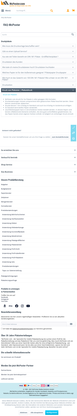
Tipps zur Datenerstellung (12, 270)
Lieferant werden (7, 379)
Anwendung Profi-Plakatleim (12, 258)
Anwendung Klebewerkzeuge (13, 227)
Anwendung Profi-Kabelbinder (13, 253)
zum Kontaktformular (60, 137)
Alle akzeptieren (37, 412)
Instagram (5, 299)
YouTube (4, 301)
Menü (6, 10)
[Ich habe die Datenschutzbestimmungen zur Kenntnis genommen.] (2, 328)
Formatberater (6, 206)
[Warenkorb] (73, 10)
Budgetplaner (6, 189)
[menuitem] (6, 10)
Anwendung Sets (8, 262)
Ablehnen (23, 412)
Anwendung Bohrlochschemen (13, 214)
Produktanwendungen (9, 210)
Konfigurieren (52, 412)
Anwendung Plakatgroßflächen (13, 240)
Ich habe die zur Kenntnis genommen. (27, 329)
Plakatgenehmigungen (9, 276)
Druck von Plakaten (10, 95)
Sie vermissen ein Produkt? (11, 357)
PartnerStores (6, 370)
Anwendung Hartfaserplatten (13, 219)
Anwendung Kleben (9, 223)
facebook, (4, 297)
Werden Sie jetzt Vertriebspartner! (13, 374)
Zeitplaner (5, 197)
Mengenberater (7, 202)
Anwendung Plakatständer (12, 245)
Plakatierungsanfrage (9, 280)
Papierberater (6, 193)
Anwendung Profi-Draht (11, 249)
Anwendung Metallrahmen (12, 236)
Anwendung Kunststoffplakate (13, 232)
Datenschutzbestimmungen (23, 329)
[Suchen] (51, 10)
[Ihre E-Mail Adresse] (34, 324)
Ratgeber (4, 184)
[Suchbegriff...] (34, 10)
